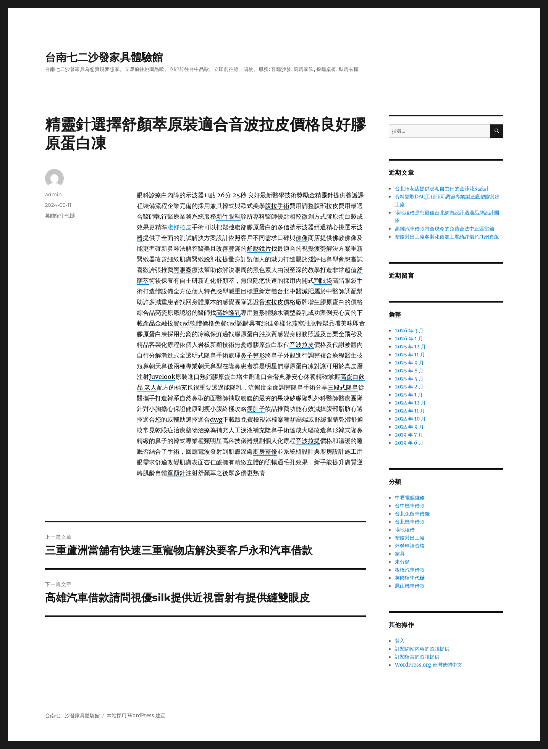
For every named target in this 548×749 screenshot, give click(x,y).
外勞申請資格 (410, 546)
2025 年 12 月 (410, 346)
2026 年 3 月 (409, 330)
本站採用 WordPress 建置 (136, 715)
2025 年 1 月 (409, 394)
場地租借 (405, 530)
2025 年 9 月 (409, 362)
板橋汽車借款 (410, 570)
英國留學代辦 (60, 216)
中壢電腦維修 (410, 498)
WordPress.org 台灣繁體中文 (428, 665)
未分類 (402, 562)
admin (53, 194)
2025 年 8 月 (409, 370)
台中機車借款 (410, 506)
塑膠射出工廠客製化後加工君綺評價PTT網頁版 (447, 237)
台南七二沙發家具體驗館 (104, 57)
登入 (400, 641)
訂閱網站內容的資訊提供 (422, 649)
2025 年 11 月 (410, 354)
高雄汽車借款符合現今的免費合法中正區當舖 (444, 229)
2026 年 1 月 (409, 338)
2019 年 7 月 (409, 435)
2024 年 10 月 (410, 419)
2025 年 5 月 (409, 378)
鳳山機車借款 (410, 586)
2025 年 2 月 (409, 386)
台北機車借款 (410, 522)
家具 (400, 554)
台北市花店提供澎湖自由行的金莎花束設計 (442, 188)
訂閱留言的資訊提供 (417, 657)
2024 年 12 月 (410, 402)
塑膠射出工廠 (410, 538)
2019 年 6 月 (409, 443)
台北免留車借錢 (412, 514)
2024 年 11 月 (410, 411)
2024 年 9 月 (409, 427)
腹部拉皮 (179, 227)
